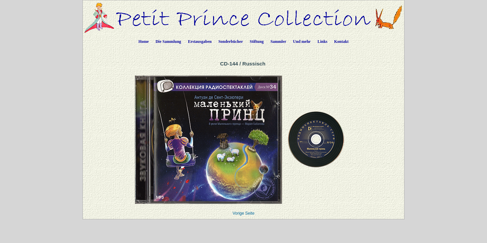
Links (322, 41)
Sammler (278, 41)
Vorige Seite (244, 213)
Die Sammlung (168, 41)
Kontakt (341, 41)
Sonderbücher (230, 41)
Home (143, 41)
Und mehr (301, 41)
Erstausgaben (200, 41)
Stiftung (256, 41)
